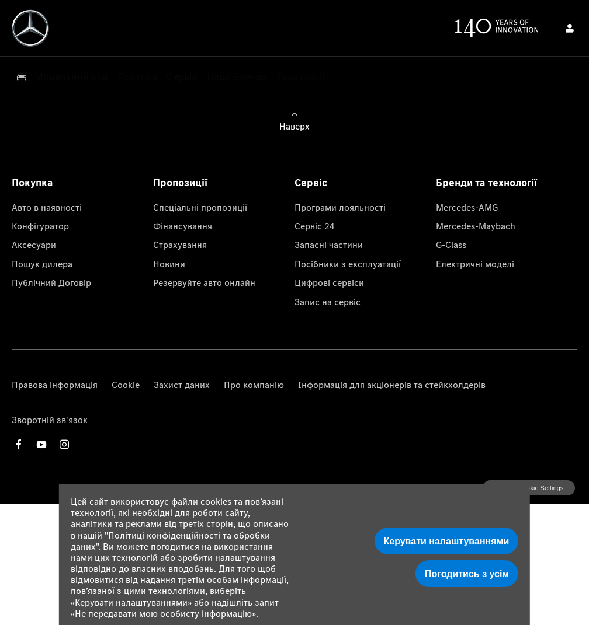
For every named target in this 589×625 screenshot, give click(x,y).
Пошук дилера (42, 264)
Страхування (180, 244)
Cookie (126, 384)
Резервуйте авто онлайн (204, 282)
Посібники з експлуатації (347, 264)
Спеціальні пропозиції (200, 207)
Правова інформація (55, 384)
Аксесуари (34, 244)
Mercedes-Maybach (475, 226)
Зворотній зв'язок (50, 419)
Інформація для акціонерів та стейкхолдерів (392, 384)
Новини (169, 264)
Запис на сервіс (327, 302)
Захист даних (182, 384)
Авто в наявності (47, 207)
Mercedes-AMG (467, 207)
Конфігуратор (40, 226)
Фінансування (182, 226)
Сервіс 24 (314, 226)
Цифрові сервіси (329, 282)
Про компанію (254, 384)
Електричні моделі (475, 264)
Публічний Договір (51, 282)
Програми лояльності (340, 207)
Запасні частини (328, 244)
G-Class (451, 244)
